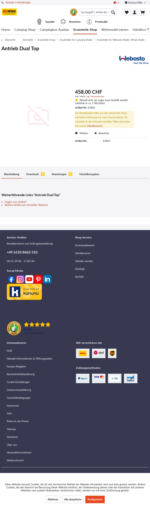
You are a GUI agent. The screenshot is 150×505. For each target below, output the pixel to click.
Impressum (13, 405)
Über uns (12, 444)
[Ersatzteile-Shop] (85, 29)
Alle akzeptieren (73, 499)
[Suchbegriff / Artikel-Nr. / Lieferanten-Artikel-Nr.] (98, 12)
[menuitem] (98, 12)
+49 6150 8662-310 (22, 252)
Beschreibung (11, 174)
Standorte (12, 436)
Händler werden (84, 261)
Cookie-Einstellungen (18, 382)
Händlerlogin (24, 2)
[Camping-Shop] (25, 29)
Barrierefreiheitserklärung (20, 374)
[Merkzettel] (126, 12)
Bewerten (101, 133)
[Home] (5, 29)
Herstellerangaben (89, 174)
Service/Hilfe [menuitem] (134, 2)
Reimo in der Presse (18, 421)
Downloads (35, 174)
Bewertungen (62, 174)
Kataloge (80, 268)
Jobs (9, 413)
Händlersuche (94, 125)
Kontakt (10, 2)
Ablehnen (53, 499)
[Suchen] (113, 12)
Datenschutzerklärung (19, 389)
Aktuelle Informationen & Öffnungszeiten (29, 358)
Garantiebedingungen (19, 397)
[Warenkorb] (142, 12)
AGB (9, 350)
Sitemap (11, 429)
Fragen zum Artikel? (13, 201)
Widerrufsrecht (15, 460)
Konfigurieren (95, 499)
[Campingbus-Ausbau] (54, 29)
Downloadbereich (85, 245)
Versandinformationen (19, 452)
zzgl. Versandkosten (95, 96)
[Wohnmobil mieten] (114, 29)
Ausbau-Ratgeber (16, 366)
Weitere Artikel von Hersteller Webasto (24, 204)
